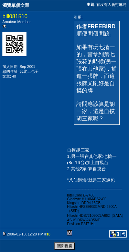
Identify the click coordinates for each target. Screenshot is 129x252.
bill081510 (15, 16)
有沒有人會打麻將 (111, 4)
